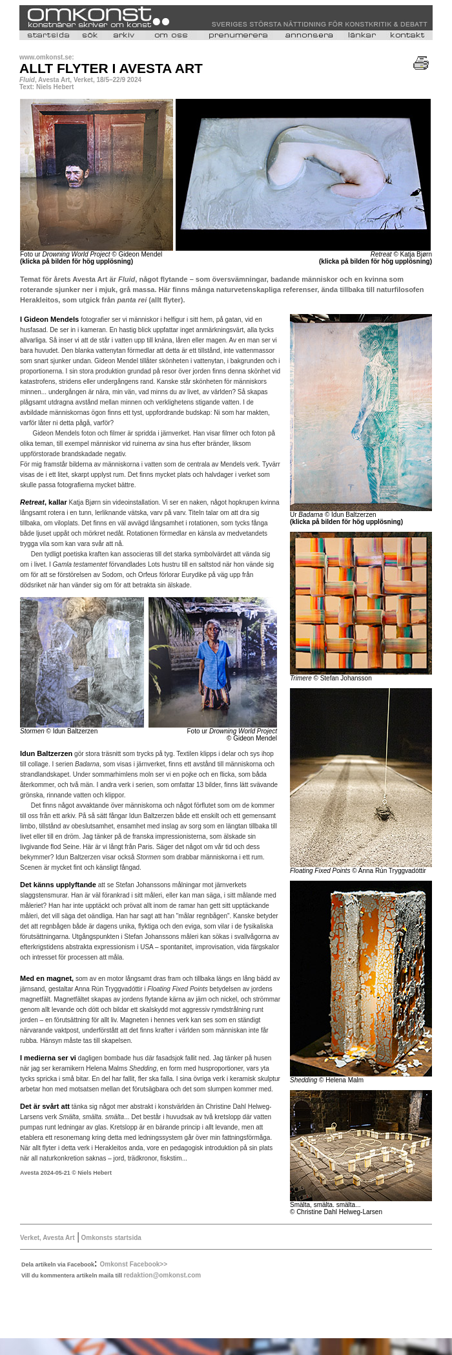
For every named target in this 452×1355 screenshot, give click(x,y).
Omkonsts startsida (110, 1237)
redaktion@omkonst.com (162, 1275)
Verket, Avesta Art (47, 1237)
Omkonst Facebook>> (133, 1264)
